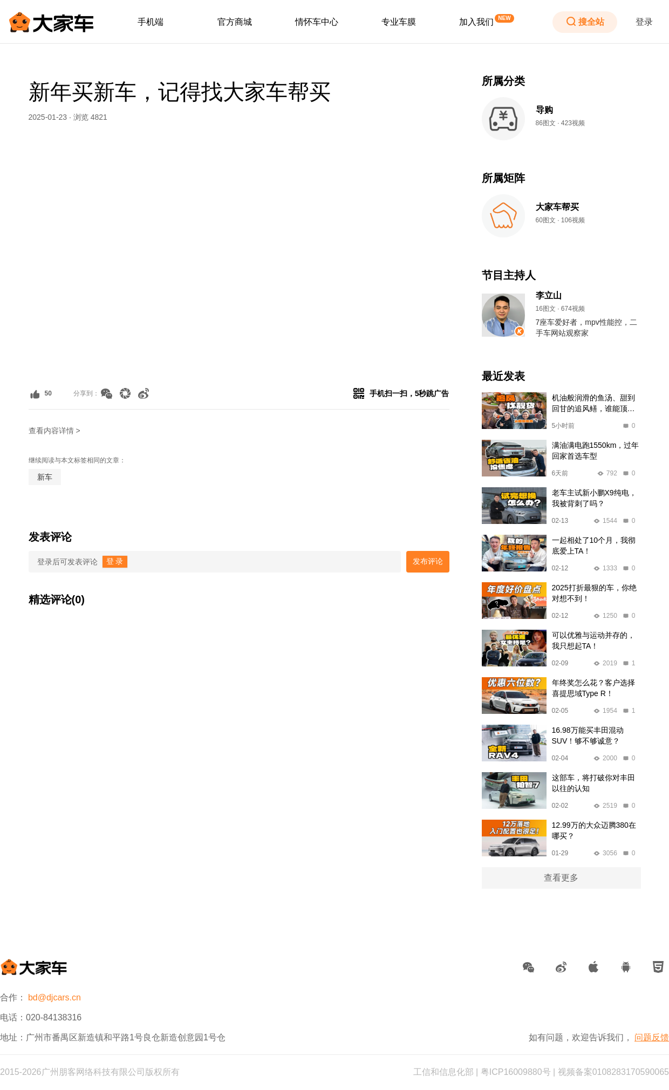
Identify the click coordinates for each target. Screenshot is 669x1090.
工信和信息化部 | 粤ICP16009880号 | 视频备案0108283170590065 (541, 1072)
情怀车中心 (316, 21)
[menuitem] (150, 22)
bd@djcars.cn (54, 997)
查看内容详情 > (54, 430)
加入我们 (476, 21)
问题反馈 (651, 1037)
